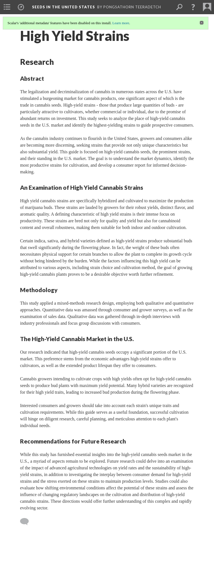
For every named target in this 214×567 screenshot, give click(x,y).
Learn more (120, 23)
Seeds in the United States (63, 7)
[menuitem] (7, 7)
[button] (193, 7)
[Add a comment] (27, 521)
